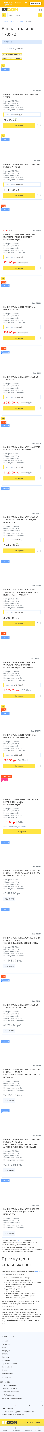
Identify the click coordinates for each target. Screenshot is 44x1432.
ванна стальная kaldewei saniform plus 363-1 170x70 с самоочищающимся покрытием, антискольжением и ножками (21, 1143)
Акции (4, 1347)
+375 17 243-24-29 (10, 1388)
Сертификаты (7, 1367)
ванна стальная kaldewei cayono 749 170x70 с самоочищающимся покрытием (20, 520)
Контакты (6, 1378)
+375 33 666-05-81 (10, 1385)
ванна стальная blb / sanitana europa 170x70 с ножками (19, 736)
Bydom (20, 1240)
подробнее (7, 4)
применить (35, 3)
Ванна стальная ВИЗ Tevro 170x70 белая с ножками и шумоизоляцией (20, 802)
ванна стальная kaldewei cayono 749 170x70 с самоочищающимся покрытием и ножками (20, 592)
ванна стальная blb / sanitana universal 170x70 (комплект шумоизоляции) (19, 237)
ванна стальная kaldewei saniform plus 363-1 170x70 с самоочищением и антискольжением (21, 873)
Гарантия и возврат (10, 1363)
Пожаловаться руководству (13, 1414)
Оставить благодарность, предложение (18, 1411)
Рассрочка (6, 1344)
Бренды (5, 1341)
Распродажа (6, 1350)
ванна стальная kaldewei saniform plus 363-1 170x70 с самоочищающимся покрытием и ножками (21, 1073)
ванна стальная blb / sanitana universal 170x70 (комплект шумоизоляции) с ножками (19, 665)
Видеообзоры (7, 1373)
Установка (6, 1360)
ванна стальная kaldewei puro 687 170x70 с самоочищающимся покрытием (21, 1212)
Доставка (5, 1357)
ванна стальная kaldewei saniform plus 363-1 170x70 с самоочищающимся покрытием (21, 940)
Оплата (5, 1354)
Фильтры (7, 42)
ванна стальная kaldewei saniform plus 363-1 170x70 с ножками (21, 448)
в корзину (22, 832)
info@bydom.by (9, 1395)
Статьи (4, 1370)
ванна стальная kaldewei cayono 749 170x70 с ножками (20, 1006)
